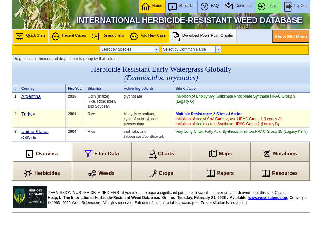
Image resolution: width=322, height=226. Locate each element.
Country (28, 88)
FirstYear (75, 88)
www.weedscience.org (268, 198)
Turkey (28, 113)
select (156, 49)
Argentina (31, 96)
